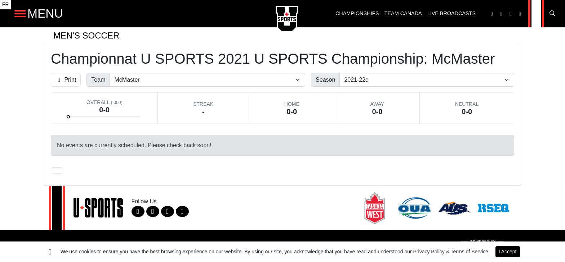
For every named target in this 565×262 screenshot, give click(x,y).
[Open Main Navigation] (20, 13)
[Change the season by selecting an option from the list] (426, 80)
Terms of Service (469, 251)
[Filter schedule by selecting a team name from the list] (207, 80)
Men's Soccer (86, 35)
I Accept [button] (508, 251)
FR (5, 4)
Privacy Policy (429, 251)
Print (65, 80)
